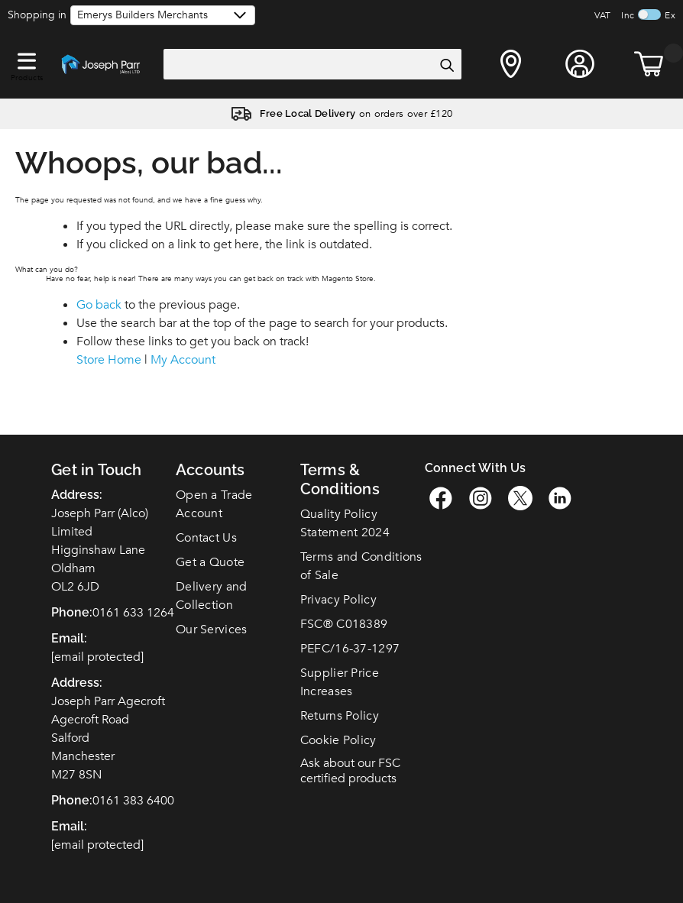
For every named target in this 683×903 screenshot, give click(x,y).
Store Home (108, 359)
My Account (183, 359)
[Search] (446, 65)
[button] (26, 58)
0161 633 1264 (133, 612)
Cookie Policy (338, 740)
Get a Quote (210, 562)
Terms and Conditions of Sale (361, 566)
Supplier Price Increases (339, 682)
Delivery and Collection (212, 595)
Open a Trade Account (214, 504)
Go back (98, 304)
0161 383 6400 (133, 800)
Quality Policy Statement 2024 (345, 523)
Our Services (212, 629)
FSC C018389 (344, 624)
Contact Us (206, 537)
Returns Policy (339, 715)
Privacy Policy (338, 599)
